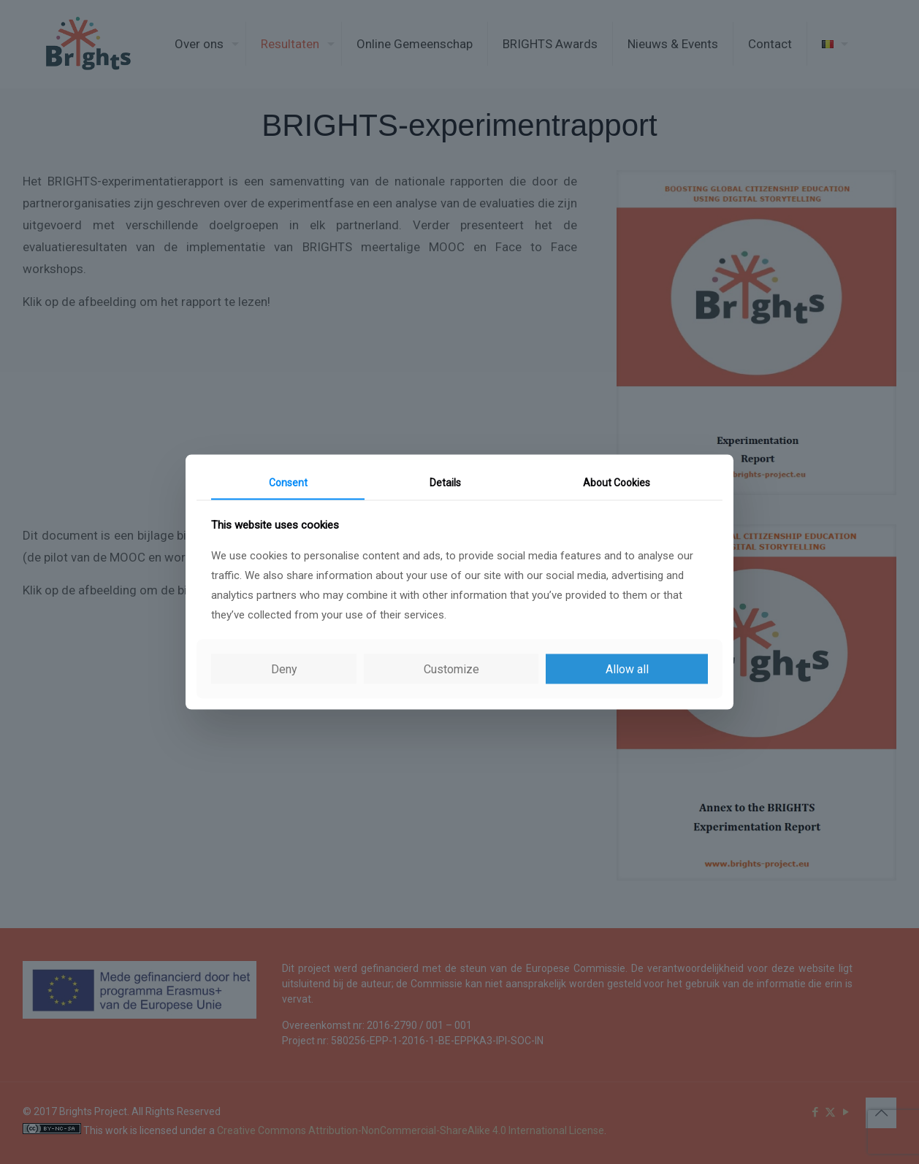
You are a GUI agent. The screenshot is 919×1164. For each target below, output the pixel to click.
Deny (284, 668)
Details (445, 483)
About (616, 483)
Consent (288, 483)
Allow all (627, 668)
